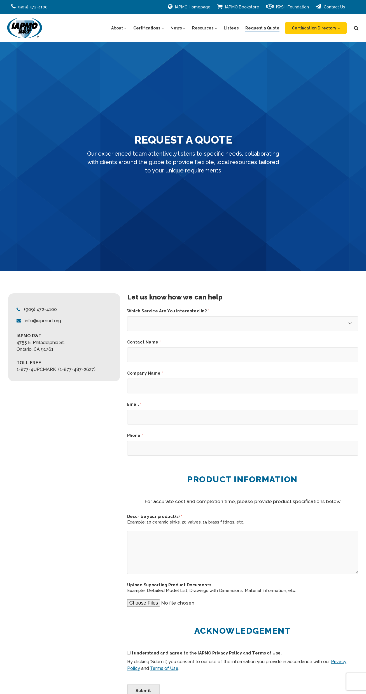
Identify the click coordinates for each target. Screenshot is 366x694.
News (178, 28)
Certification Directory (316, 28)
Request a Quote (262, 28)
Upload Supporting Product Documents (169, 585)
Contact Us (330, 6)
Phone (135, 435)
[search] (356, 28)
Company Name (145, 373)
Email (134, 404)
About (119, 28)
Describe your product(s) (154, 516)
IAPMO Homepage (189, 6)
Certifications (148, 28)
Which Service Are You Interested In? (168, 311)
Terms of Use (164, 668)
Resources (204, 28)
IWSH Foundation (287, 6)
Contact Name (144, 342)
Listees (231, 28)
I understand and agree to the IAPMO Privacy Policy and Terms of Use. (207, 653)
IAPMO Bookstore (238, 6)
